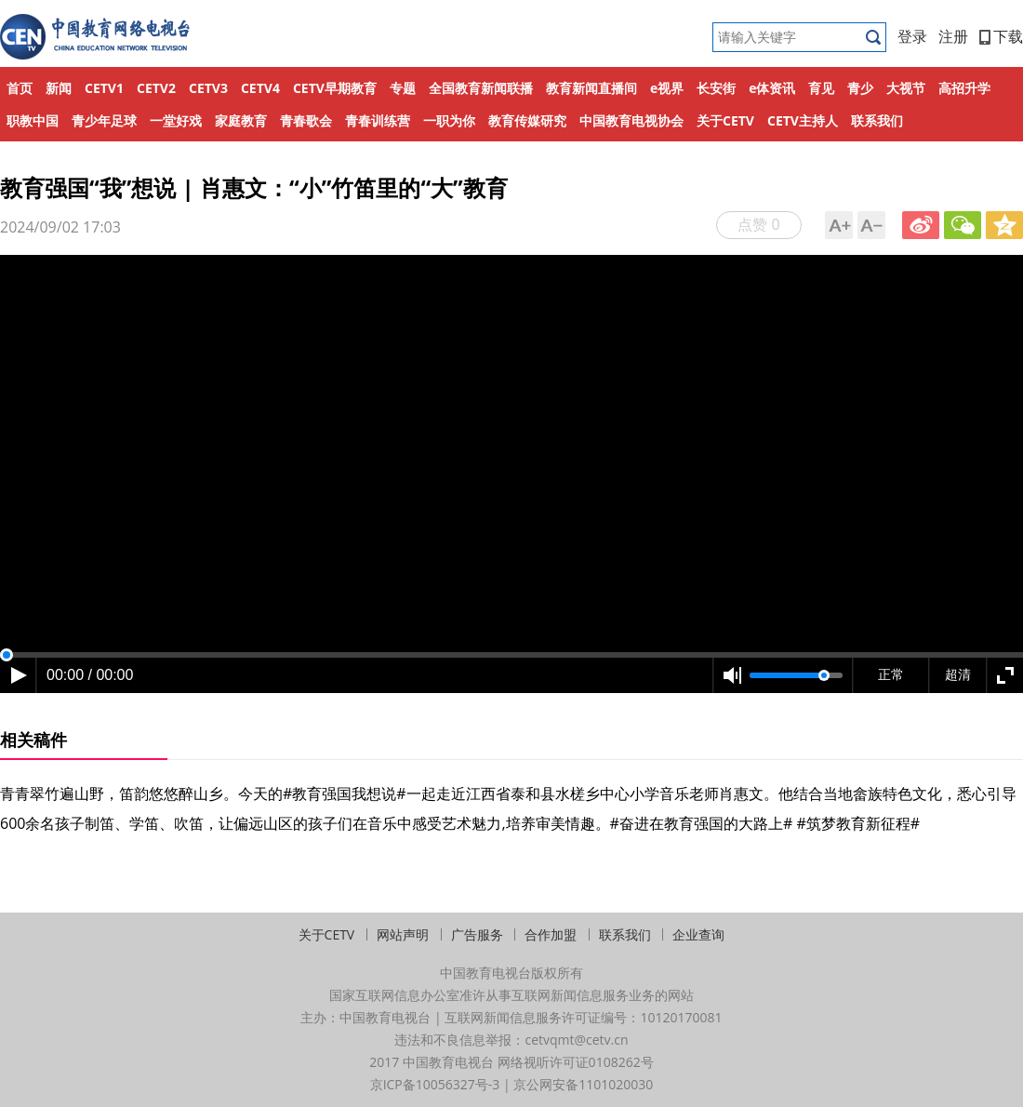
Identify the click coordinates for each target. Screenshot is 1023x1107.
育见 (821, 88)
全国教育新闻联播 (481, 88)
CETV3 (208, 88)
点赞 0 (758, 224)
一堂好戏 (176, 120)
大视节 (905, 88)
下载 (1001, 36)
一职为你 (449, 120)
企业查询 (698, 934)
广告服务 (477, 934)
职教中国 (33, 120)
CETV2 (156, 88)
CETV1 (104, 88)
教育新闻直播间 (591, 88)
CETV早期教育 (335, 88)
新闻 (59, 88)
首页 (20, 88)
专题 (403, 88)
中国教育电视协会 (631, 120)
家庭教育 (241, 120)
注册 (953, 36)
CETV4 (260, 88)
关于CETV (725, 120)
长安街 (716, 88)
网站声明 (403, 934)
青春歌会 (306, 120)
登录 (912, 36)
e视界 (667, 88)
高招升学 (964, 88)
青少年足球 (104, 120)
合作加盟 (551, 934)
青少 (860, 88)
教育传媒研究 (527, 120)
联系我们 (877, 120)
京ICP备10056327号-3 (435, 1084)
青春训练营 (377, 120)
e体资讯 (772, 88)
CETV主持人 (802, 120)
